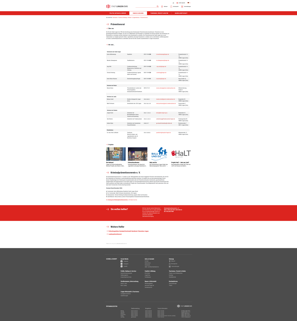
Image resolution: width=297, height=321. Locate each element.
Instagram (124, 264)
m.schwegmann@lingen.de (162, 60)
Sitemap (171, 259)
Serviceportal (174, 6)
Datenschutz (148, 263)
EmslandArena (173, 281)
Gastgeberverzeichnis (126, 293)
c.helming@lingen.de (161, 72)
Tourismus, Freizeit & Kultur (177, 271)
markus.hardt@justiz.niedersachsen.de (165, 99)
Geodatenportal (148, 287)
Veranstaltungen (186, 6)
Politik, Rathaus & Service (128, 271)
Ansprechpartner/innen (126, 277)
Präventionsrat (144, 17)
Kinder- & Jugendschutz (133, 17)
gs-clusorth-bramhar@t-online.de (164, 123)
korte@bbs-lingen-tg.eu (161, 113)
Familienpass (148, 277)
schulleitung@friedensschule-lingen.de (165, 119)
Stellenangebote (124, 275)
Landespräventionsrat (114, 234)
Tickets (170, 285)
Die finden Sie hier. (122, 200)
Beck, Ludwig (124, 285)
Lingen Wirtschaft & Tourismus (130, 291)
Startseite (115, 17)
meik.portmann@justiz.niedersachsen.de (166, 103)
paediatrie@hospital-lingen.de (163, 132)
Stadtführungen (124, 295)
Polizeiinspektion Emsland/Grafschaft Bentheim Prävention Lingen (127, 231)
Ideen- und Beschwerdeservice (152, 267)
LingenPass (147, 275)
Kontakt (146, 261)
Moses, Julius (124, 283)
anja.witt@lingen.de (161, 66)
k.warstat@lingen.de (161, 78)
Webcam (164, 6)
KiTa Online (147, 273)
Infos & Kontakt (149, 259)
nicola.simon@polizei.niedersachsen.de (165, 88)
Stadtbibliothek (172, 277)
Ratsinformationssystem (126, 273)
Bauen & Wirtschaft (150, 281)
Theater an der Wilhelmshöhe (175, 273)
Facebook (124, 261)
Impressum (147, 265)
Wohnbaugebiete (149, 283)
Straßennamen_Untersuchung (129, 281)
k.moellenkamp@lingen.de (162, 54)
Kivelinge (171, 275)
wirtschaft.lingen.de (149, 285)
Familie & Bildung (123, 17)
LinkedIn (124, 266)
